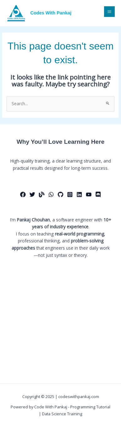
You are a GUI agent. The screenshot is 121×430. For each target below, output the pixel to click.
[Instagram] (70, 194)
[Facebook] (23, 194)
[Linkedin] (79, 194)
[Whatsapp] (51, 194)
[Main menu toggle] (109, 11)
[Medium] (42, 194)
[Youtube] (89, 194)
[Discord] (98, 194)
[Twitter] (32, 194)
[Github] (60, 194)
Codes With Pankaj (50, 12)
